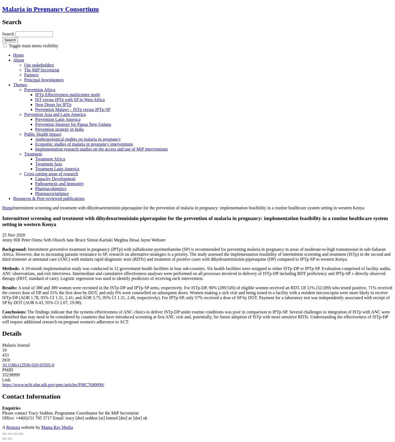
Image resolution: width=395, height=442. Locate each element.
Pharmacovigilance (52, 193)
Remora (13, 427)
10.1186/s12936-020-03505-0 (28, 365)
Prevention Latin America (57, 119)
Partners (31, 75)
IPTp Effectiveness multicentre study (67, 94)
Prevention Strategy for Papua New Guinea (73, 124)
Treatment (33, 154)
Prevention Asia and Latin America (55, 114)
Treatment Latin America (57, 168)
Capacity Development (55, 178)
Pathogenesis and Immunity (59, 183)
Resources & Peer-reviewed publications (48, 198)
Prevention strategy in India (59, 129)
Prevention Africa (39, 89)
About (18, 60)
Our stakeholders (39, 65)
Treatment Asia (48, 164)
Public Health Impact (42, 134)
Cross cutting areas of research (51, 173)
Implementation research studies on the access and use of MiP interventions (101, 149)
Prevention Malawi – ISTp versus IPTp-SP (72, 109)
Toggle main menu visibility (33, 45)
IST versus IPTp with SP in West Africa (70, 99)
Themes (20, 84)
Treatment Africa (50, 159)
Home (18, 55)
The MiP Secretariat (41, 70)
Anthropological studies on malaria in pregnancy (78, 139)
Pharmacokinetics (50, 188)
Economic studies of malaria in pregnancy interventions (84, 144)
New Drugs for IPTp (53, 104)
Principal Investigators (44, 79)
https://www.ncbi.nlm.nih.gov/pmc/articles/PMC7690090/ (53, 384)
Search (8, 34)
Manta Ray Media (57, 427)
